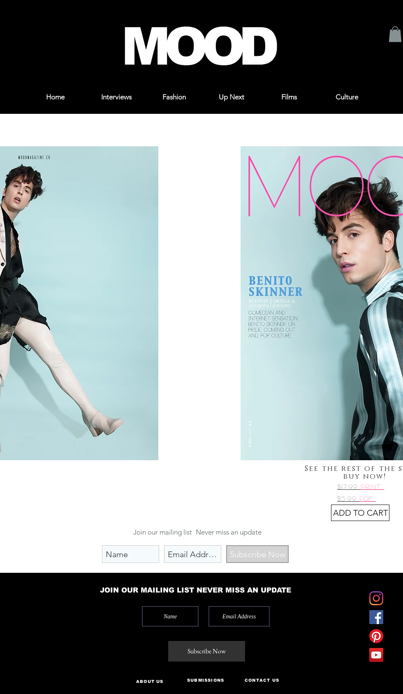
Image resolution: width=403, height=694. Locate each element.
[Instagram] (376, 598)
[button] (38, 18)
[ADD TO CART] (360, 513)
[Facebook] (376, 617)
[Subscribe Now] (257, 554)
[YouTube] (376, 655)
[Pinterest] (376, 636)
